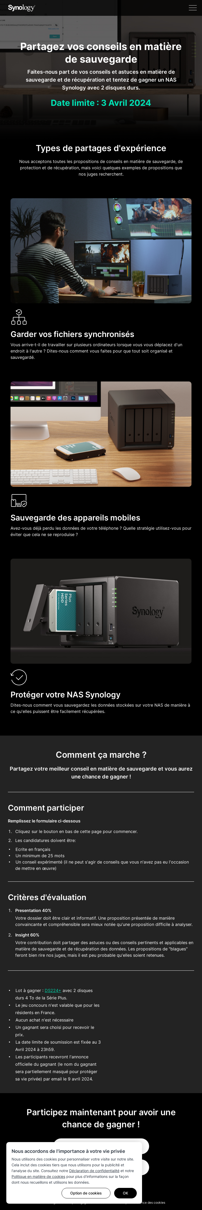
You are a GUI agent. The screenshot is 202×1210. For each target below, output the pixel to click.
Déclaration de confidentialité (94, 1170)
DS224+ (53, 990)
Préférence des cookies (147, 1202)
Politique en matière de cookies (38, 1176)
